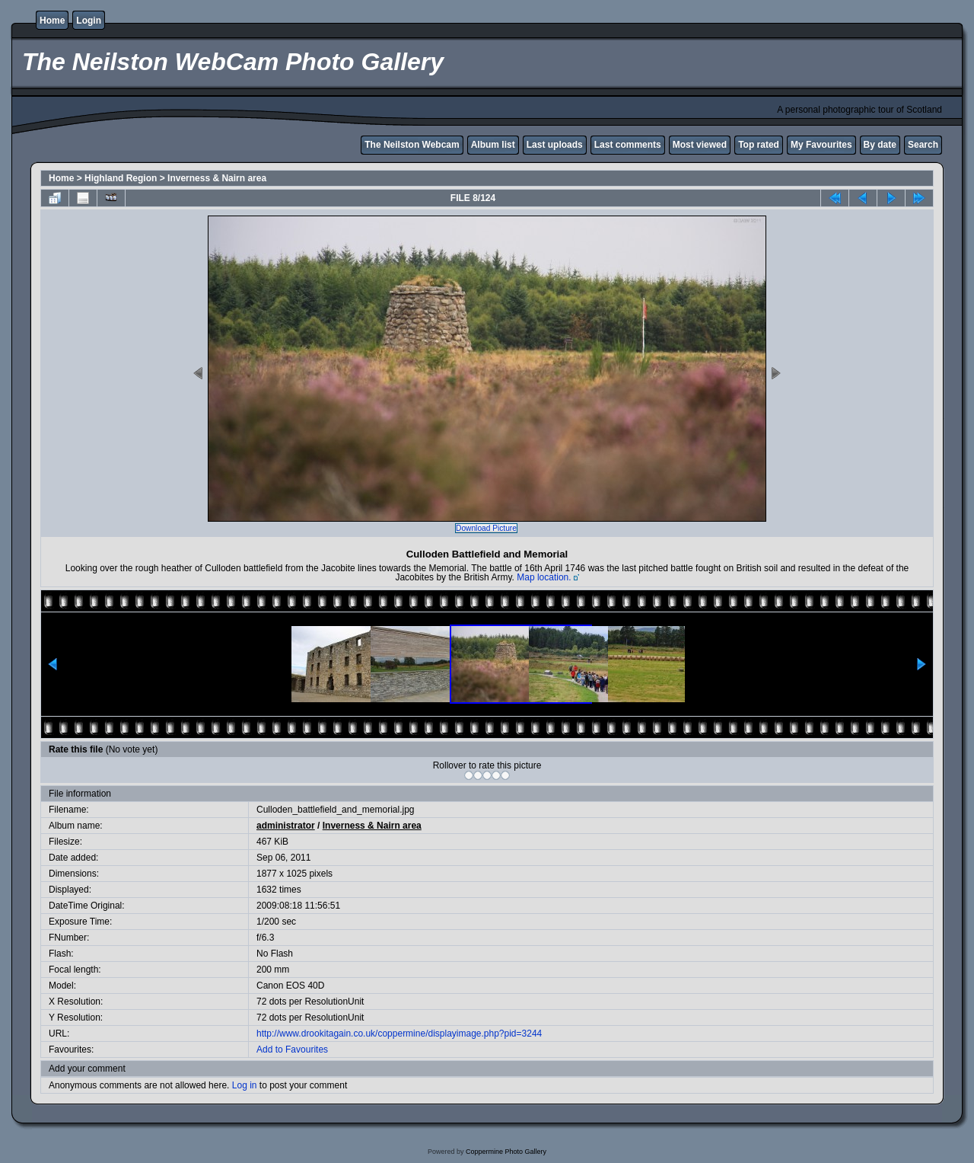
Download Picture (486, 528)
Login (88, 20)
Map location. (544, 577)
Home (52, 20)
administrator (285, 825)
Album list (493, 144)
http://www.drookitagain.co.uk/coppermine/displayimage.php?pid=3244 (399, 1033)
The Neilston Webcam (411, 144)
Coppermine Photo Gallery (506, 1151)
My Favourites (821, 144)
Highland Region (120, 178)
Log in (244, 1085)
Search (923, 144)
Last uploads (555, 144)
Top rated (758, 144)
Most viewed (700, 144)
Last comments (627, 144)
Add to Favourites (292, 1049)
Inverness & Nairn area (216, 178)
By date (880, 144)
